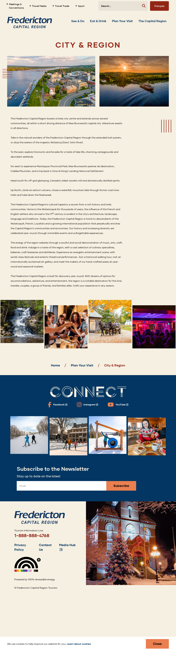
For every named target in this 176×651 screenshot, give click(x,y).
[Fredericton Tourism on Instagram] (87, 404)
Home (55, 365)
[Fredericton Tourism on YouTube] (118, 404)
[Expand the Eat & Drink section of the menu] (98, 21)
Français (159, 5)
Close (157, 644)
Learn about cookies (79, 643)
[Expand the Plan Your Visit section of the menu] (122, 21)
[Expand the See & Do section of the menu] (78, 21)
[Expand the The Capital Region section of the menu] (152, 21)
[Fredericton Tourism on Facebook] (57, 404)
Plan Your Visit (82, 365)
